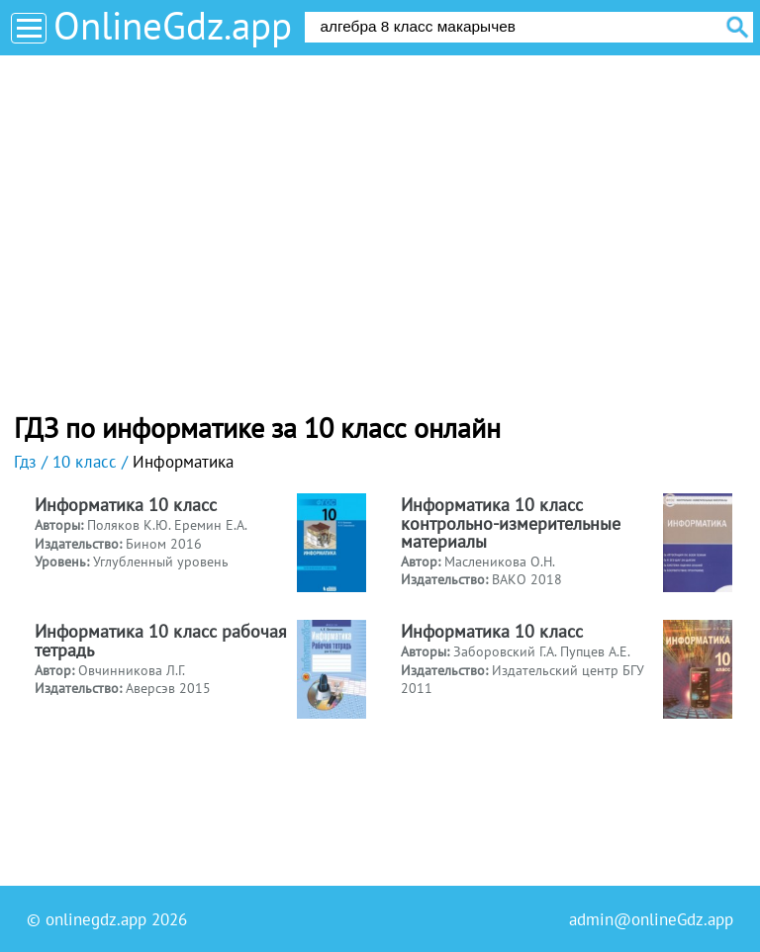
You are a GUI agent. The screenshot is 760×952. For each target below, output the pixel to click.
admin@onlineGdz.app (651, 919)
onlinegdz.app (96, 919)
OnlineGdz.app (172, 25)
